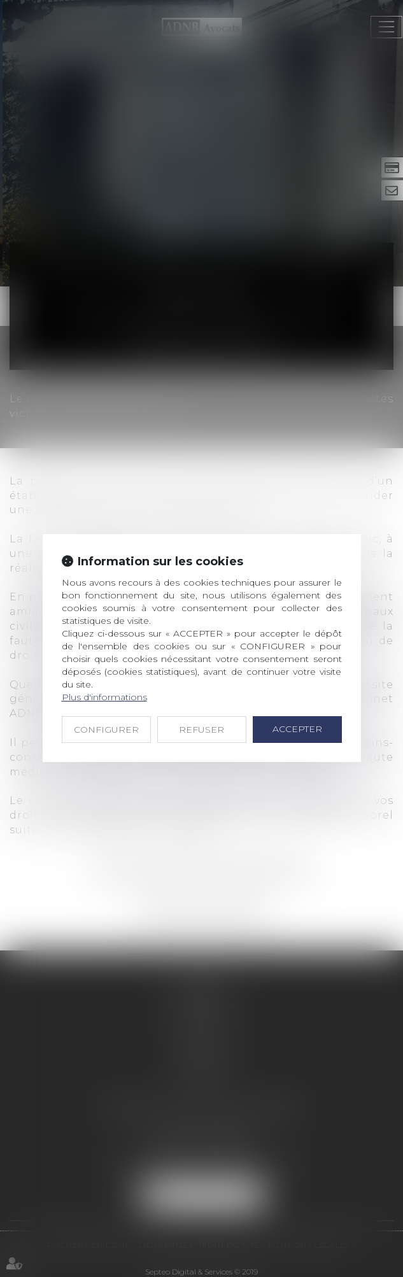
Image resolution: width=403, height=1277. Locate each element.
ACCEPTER (297, 729)
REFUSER (201, 729)
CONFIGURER (106, 729)
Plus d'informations (104, 697)
